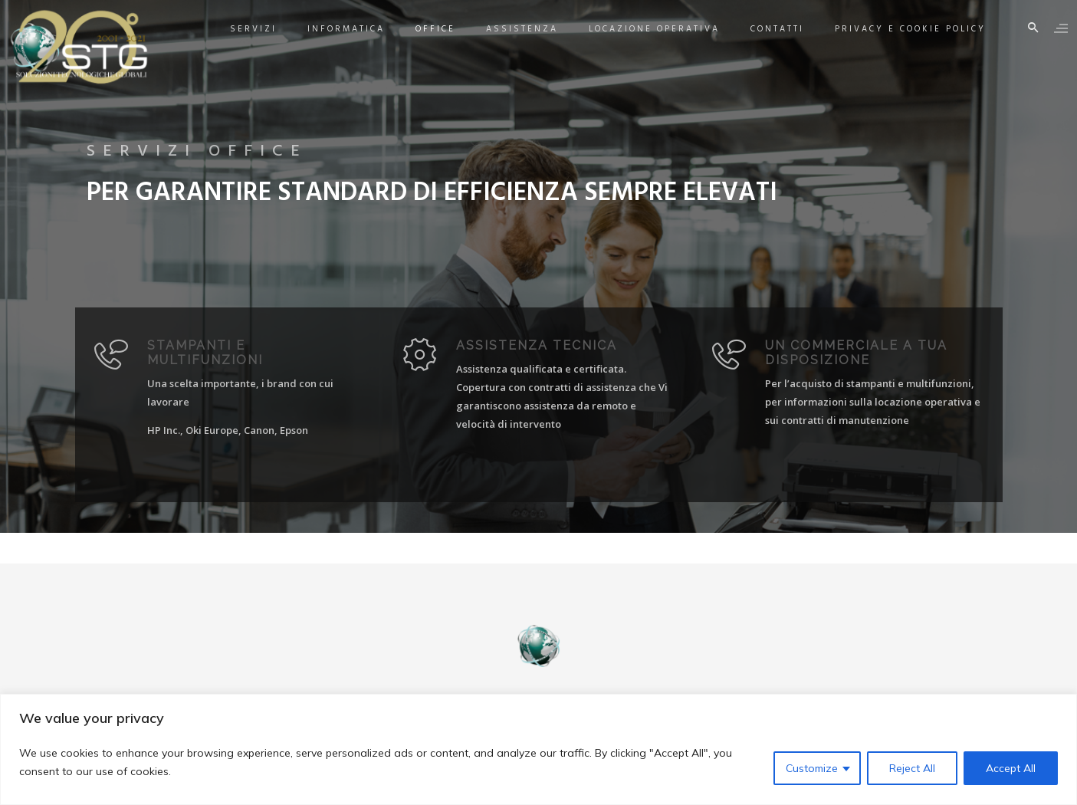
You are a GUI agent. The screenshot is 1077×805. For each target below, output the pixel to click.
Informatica (332, 29)
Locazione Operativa (640, 29)
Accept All (1011, 768)
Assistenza (508, 29)
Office (422, 29)
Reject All (912, 768)
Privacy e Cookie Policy (896, 29)
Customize (812, 768)
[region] (538, 749)
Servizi (239, 29)
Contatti (763, 29)
